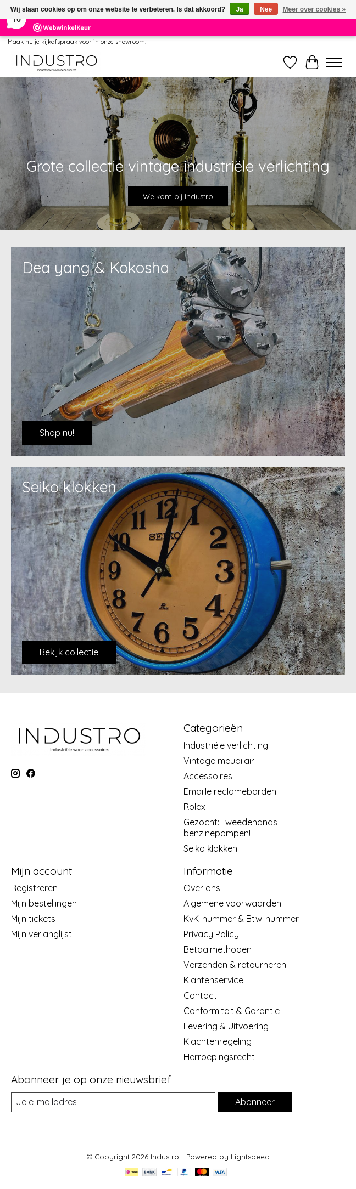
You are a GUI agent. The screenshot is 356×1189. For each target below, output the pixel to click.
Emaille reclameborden (229, 791)
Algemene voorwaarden (232, 903)
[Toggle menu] (334, 62)
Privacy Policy (211, 933)
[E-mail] (113, 1102)
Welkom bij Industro (178, 196)
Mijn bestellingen (44, 903)
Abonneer (255, 1101)
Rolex (194, 806)
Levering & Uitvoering (226, 1026)
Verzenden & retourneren (234, 964)
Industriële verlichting (225, 745)
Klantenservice (213, 980)
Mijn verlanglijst (41, 933)
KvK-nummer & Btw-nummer (241, 918)
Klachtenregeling (217, 1041)
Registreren (34, 887)
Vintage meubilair (218, 760)
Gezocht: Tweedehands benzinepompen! (230, 828)
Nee (266, 9)
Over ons (201, 887)
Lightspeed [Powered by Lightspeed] (250, 1156)
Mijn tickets (33, 918)
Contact (200, 995)
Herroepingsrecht (219, 1056)
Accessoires (207, 776)
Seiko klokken (210, 848)
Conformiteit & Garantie (231, 1010)
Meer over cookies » (314, 9)
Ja (239, 9)
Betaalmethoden (217, 949)
